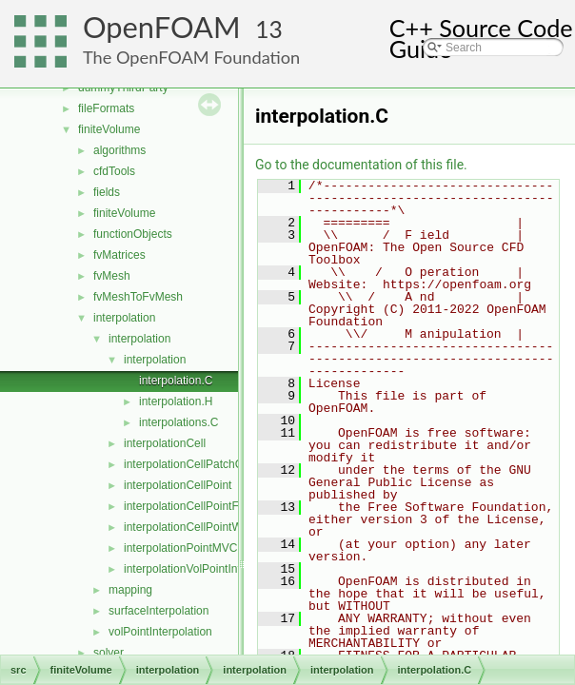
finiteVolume (109, 129)
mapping (130, 590)
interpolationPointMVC (180, 548)
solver (108, 652)
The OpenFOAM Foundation (191, 57)
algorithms (119, 150)
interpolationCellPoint (177, 485)
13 (269, 29)
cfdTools (114, 171)
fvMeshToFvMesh (138, 296)
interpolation (124, 317)
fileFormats (106, 108)
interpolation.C (175, 380)
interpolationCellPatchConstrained (210, 464)
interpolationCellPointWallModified (210, 527)
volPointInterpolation (160, 631)
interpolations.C (178, 422)
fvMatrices (119, 255)
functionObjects (132, 234)
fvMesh (111, 276)
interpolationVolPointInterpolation (207, 569)
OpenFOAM (162, 27)
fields (106, 192)
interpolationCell (165, 443)
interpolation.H (175, 401)
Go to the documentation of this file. (361, 164)
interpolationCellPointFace (190, 506)
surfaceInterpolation (158, 610)
